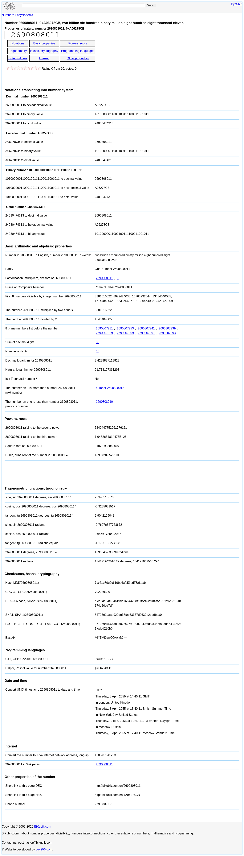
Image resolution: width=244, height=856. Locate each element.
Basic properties (44, 43)
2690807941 (146, 328)
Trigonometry (18, 50)
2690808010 (104, 401)
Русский (236, 4)
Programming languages (77, 50)
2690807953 (125, 328)
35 (97, 342)
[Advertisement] (130, 55)
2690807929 (104, 333)
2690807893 (167, 333)
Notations (17, 43)
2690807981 (104, 328)
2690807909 (125, 333)
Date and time (17, 58)
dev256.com (44, 849)
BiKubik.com (42, 826)
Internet (44, 58)
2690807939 (167, 328)
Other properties (78, 58)
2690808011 (104, 278)
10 (97, 351)
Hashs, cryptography (44, 50)
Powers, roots (77, 43)
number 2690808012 (110, 388)
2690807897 (146, 333)
